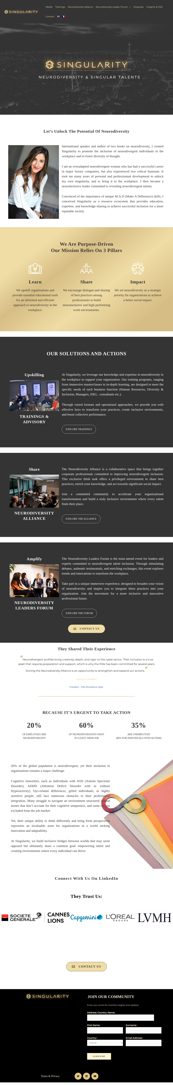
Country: (92, 1040)
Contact (50, 16)
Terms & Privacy (50, 1078)
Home (49, 7)
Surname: (132, 1027)
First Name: (94, 1027)
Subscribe (99, 1059)
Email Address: (135, 1040)
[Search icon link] (169, 12)
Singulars (138, 7)
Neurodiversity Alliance (80, 7)
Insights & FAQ (154, 7)
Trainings (60, 7)
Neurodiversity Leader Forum (112, 7)
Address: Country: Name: (101, 1014)
